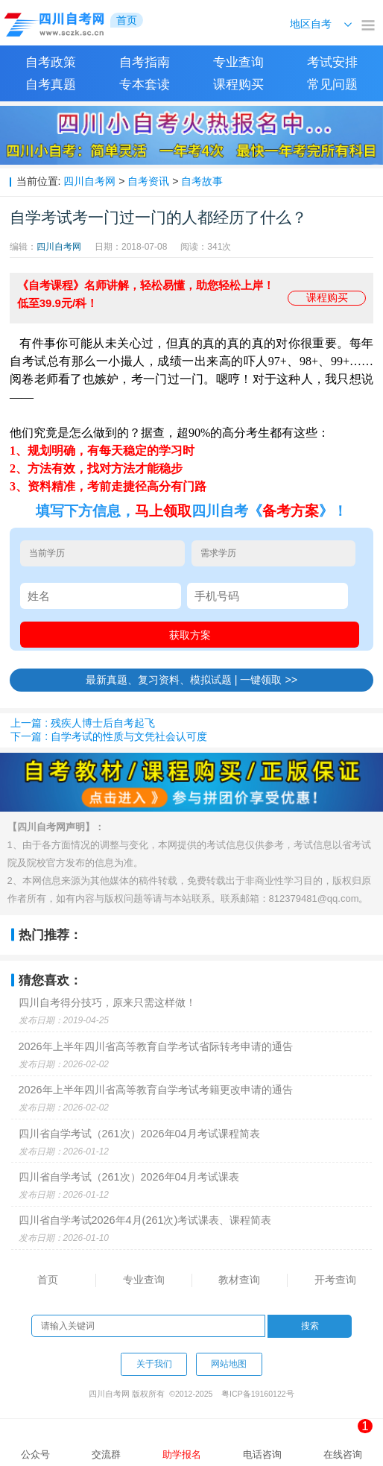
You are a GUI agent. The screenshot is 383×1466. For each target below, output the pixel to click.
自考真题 (50, 85)
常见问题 (332, 85)
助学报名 (181, 1454)
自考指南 (144, 62)
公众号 (35, 1454)
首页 (47, 1280)
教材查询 (239, 1280)
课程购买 (238, 85)
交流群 (106, 1454)
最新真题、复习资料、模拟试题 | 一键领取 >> (192, 680)
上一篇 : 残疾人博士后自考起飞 (82, 723)
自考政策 (50, 62)
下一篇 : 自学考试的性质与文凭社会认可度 (108, 736)
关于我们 (154, 1363)
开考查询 (335, 1280)
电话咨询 (262, 1454)
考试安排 (332, 62)
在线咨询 (348, 1439)
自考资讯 (148, 181)
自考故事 (202, 181)
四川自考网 (89, 181)
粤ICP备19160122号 (257, 1393)
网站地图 (229, 1363)
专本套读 (144, 85)
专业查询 (238, 62)
